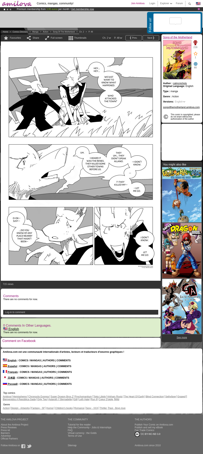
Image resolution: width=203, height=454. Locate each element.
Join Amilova (137, 3)
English (11, 329)
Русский (10, 384)
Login (152, 3)
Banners (5, 433)
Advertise (6, 435)
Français (10, 372)
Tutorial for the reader (79, 424)
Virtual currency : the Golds (82, 433)
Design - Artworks (20, 408)
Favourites (15, 37)
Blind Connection (155, 396)
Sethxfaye (170, 396)
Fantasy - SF (38, 408)
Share (36, 37)
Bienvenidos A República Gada (19, 399)
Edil (76, 399)
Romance (79, 408)
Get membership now (82, 9)
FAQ (70, 430)
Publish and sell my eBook (149, 427)
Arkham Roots (114, 396)
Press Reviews (9, 427)
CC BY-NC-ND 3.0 (147, 434)
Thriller (103, 408)
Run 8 (94, 399)
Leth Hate (84, 399)
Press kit (5, 430)
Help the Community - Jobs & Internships (89, 427)
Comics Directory (20, 32)
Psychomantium (83, 396)
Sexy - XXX (92, 408)
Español (10, 366)
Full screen (57, 37)
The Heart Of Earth (134, 396)
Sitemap (72, 445)
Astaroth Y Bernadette (60, 399)
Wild (116, 399)
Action (45, 32)
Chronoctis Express (38, 396)
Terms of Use (75, 435)
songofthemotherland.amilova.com (181, 107)
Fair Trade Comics (144, 430)
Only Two (42, 399)
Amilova (7, 396)
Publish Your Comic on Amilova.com (154, 424)
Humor (50, 408)
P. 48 (91, 32)
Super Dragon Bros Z (62, 396)
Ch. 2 (81, 32)
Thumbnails (80, 37)
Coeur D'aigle (106, 399)
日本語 (9, 377)
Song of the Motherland (64, 32)
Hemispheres (20, 396)
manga (35, 32)
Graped (181, 396)
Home (5, 32)
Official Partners (9, 438)
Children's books (64, 408)
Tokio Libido (99, 396)
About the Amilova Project (14, 424)
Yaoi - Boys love (116, 408)
